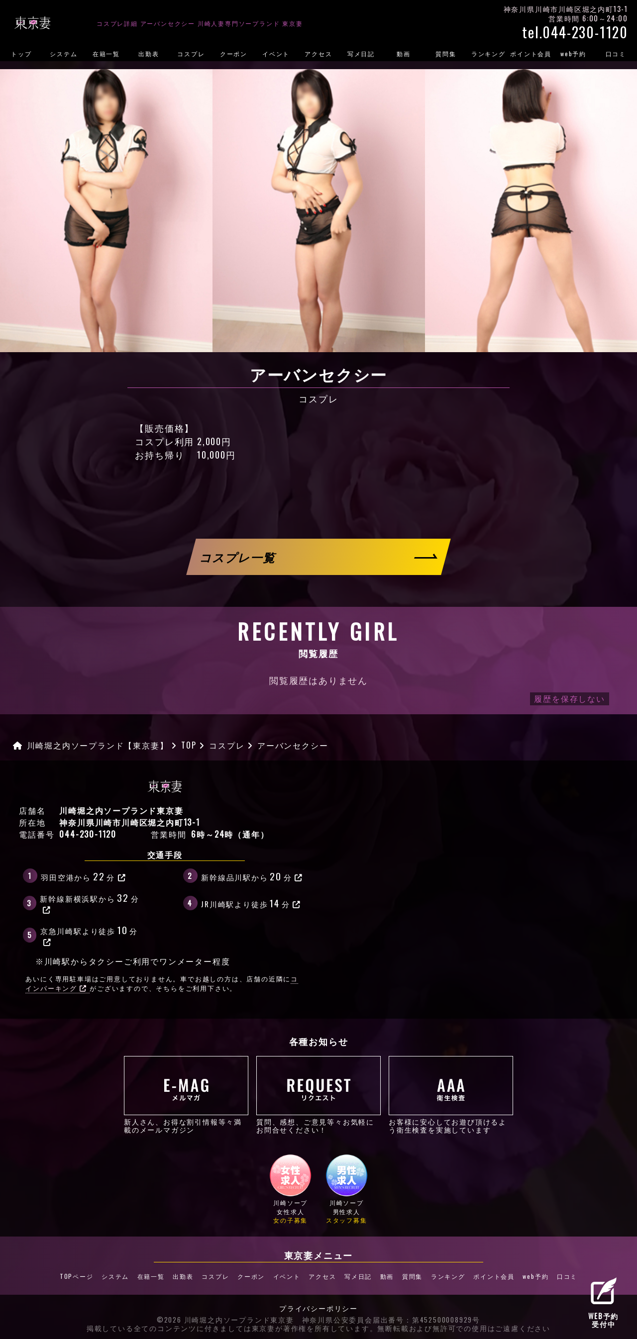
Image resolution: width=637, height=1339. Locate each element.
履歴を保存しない (569, 698)
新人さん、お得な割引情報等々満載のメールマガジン (186, 1095)
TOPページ (75, 1275)
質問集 (445, 53)
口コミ (616, 53)
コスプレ (191, 53)
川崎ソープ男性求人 (346, 1188)
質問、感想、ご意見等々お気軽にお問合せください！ (318, 1095)
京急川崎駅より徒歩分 (89, 935)
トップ (21, 53)
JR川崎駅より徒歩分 (251, 903)
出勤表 (148, 53)
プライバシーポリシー (318, 1308)
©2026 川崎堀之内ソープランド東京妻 (225, 1319)
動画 (404, 53)
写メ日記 (361, 53)
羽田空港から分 (83, 876)
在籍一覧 (106, 53)
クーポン (233, 53)
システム (63, 53)
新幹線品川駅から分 (252, 876)
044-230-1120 (87, 834)
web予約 (573, 53)
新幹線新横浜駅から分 (89, 902)
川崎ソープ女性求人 (290, 1188)
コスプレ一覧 (238, 557)
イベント (276, 53)
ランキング (488, 53)
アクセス (318, 53)
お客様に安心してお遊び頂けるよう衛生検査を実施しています (451, 1095)
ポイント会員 (530, 53)
